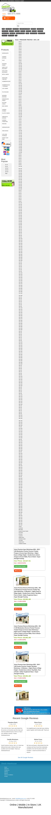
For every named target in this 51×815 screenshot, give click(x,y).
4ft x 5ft (20, 55)
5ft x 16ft (20, 93)
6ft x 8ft (20, 104)
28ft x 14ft (20, 509)
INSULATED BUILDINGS (4, 71)
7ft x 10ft (20, 130)
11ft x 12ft (20, 275)
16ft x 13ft (20, 420)
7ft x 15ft (20, 138)
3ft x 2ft (20, 41)
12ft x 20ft (20, 323)
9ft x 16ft (20, 212)
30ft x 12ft (20, 518)
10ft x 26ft (20, 257)
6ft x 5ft (20, 99)
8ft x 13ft (20, 171)
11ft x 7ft (20, 268)
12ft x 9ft (20, 306)
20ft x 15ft (20, 473)
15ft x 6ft (20, 388)
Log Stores (21, 535)
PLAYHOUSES (5, 92)
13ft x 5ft (20, 334)
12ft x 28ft (20, 328)
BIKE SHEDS (5, 106)
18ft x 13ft (20, 445)
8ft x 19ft (20, 181)
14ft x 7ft (20, 371)
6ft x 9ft (20, 105)
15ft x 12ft (20, 398)
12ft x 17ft (20, 318)
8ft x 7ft (20, 161)
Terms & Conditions (8, 774)
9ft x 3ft (20, 191)
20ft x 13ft (20, 470)
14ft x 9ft (20, 374)
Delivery (6, 771)
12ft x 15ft (20, 315)
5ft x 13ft (20, 88)
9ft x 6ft (20, 196)
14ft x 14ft (20, 382)
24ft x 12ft (20, 481)
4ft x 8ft (20, 60)
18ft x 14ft (20, 447)
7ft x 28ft (20, 150)
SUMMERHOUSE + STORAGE (6, 85)
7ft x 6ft (20, 124)
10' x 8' (6, 169)
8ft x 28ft (20, 187)
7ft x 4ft (20, 121)
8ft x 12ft (20, 170)
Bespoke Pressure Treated (23, 531)
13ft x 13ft (20, 346)
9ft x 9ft (20, 201)
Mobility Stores (21, 537)
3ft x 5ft (20, 44)
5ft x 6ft (20, 77)
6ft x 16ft (20, 116)
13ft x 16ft (20, 351)
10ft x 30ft (20, 260)
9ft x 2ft (20, 190)
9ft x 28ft (20, 223)
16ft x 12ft (20, 418)
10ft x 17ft (20, 249)
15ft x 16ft (20, 404)
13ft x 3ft (20, 331)
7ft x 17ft (20, 141)
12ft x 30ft (20, 329)
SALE (3, 60)
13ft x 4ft (20, 332)
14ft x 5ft (20, 368)
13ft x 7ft (20, 337)
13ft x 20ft (20, 357)
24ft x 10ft (20, 478)
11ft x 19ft (20, 286)
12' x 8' (6, 171)
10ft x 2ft (20, 226)
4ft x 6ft (20, 57)
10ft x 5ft (20, 230)
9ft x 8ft (20, 199)
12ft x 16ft (20, 317)
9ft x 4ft (20, 193)
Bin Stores (20, 534)
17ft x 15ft (20, 436)
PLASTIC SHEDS (6, 113)
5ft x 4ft (20, 74)
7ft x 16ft (20, 139)
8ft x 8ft (20, 163)
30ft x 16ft (20, 524)
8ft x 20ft (20, 182)
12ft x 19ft (20, 321)
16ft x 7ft (20, 410)
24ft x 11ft (20, 479)
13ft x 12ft (20, 345)
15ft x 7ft (20, 390)
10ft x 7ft (20, 233)
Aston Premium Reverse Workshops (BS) (26, 587)
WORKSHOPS (5, 53)
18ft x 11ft (20, 442)
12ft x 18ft (20, 320)
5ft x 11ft (20, 85)
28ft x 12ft (20, 506)
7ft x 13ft (20, 135)
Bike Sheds (21, 529)
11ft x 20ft (20, 288)
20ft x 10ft (20, 465)
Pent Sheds (21, 532)
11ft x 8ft (20, 269)
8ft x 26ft (20, 185)
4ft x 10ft (20, 63)
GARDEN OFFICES (4, 57)
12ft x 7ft (20, 303)
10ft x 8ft (20, 235)
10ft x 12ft (20, 241)
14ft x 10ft (20, 376)
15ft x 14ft (20, 401)
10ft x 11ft (20, 240)
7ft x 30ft (20, 152)
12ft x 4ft (20, 298)
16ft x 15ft (20, 423)
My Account (4, 0)
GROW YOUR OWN (5, 138)
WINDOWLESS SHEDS (5, 100)
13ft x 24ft (20, 359)
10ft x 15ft (20, 246)
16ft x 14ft (20, 422)
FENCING (4, 123)
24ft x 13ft (20, 482)
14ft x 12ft (20, 379)
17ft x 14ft (20, 434)
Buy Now (18, 570)
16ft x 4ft (20, 405)
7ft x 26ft (20, 149)
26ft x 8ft (20, 489)
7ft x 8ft (20, 127)
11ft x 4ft (20, 263)
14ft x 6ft (20, 370)
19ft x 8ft (20, 451)
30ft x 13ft (20, 520)
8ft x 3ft (20, 155)
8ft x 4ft (20, 156)
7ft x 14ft (20, 136)
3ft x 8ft (20, 49)
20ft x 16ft (20, 475)
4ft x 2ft (20, 51)
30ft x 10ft (20, 515)
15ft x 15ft (20, 402)
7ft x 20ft (20, 146)
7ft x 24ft (20, 147)
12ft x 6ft (20, 301)
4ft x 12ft (20, 66)
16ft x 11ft (20, 416)
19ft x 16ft (20, 462)
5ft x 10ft (20, 83)
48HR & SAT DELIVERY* (5, 68)
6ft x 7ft (20, 102)
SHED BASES (5, 130)
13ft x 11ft (20, 343)
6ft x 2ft (20, 94)
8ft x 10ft (20, 166)
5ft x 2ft (20, 71)
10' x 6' (6, 168)
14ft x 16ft (20, 385)
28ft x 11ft (20, 504)
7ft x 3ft (20, 119)
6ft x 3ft (20, 96)
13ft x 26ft (20, 360)
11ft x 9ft (20, 271)
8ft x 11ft (20, 168)
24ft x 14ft (20, 484)
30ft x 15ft (20, 523)
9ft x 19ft (20, 216)
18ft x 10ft (20, 440)
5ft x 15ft (20, 91)
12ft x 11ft (20, 309)
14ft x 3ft (20, 365)
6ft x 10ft (20, 107)
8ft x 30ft (20, 188)
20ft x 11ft (20, 467)
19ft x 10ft (20, 453)
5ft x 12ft (20, 86)
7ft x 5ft (20, 122)
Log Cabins (21, 540)
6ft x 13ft (20, 111)
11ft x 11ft (20, 274)
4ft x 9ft (20, 62)
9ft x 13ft (20, 207)
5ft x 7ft (20, 79)
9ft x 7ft (20, 198)
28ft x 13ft (20, 507)
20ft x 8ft (20, 464)
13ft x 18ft (20, 354)
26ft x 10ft (20, 490)
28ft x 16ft (20, 512)
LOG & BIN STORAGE (4, 135)
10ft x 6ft (20, 232)
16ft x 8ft (20, 412)
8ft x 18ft (20, 179)
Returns (6, 773)
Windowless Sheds (22, 538)
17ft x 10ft (20, 428)
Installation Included (22, 543)
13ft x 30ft (20, 363)
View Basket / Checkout (14, 0)
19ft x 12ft (20, 456)
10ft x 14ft (20, 244)
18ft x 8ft (20, 439)
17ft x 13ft (20, 433)
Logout (22, 0)
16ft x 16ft (20, 425)
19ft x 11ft (20, 454)
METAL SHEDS (5, 74)
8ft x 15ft (20, 174)
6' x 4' (6, 164)
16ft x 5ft (20, 407)
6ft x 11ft (20, 108)
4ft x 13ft (20, 68)
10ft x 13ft (20, 243)
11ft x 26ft (20, 291)
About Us (6, 768)
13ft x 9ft (20, 340)
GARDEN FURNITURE (5, 121)
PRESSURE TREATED (4, 78)
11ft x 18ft (20, 285)
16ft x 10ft (20, 415)
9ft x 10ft (20, 202)
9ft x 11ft (20, 204)
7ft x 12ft (20, 133)
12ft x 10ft (20, 307)
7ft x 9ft (20, 128)
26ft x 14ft (20, 496)
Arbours (20, 526)
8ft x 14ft (20, 173)
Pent (6, 173)
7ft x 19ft (20, 144)
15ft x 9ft (20, 393)
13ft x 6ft (20, 335)
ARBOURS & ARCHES (5, 117)
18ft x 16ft (20, 450)
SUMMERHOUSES (6, 81)
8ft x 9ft (20, 164)
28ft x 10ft (20, 503)
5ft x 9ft (20, 82)
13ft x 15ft (20, 349)
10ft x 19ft (20, 252)
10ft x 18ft (20, 251)
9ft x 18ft (20, 215)
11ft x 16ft (20, 282)
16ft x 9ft (20, 413)
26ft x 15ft (20, 498)
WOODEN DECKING (4, 96)
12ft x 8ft (20, 304)
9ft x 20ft (20, 218)
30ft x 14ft (20, 521)
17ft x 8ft (20, 426)
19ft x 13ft (36, 39)
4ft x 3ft (20, 52)
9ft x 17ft (20, 213)
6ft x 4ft (20, 97)
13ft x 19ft (20, 356)
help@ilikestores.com (20, 798)
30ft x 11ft (20, 517)
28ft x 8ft (20, 501)
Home (16, 39)
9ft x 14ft (20, 209)
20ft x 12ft (20, 468)
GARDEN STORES (4, 110)
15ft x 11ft (20, 396)
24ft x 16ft (20, 487)
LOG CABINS (5, 88)
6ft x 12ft (20, 110)
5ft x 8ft (20, 80)
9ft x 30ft (20, 224)
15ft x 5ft (20, 387)
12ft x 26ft (20, 326)
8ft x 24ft (20, 184)
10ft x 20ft (20, 254)
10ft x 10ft (20, 238)
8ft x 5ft (20, 158)
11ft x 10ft (20, 272)
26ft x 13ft (20, 495)
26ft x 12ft (20, 493)
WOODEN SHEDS (4, 64)
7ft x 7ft (20, 125)
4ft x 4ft (20, 54)
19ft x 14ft (20, 459)
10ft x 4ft (20, 229)
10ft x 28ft (20, 258)
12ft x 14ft (20, 314)
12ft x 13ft (20, 312)
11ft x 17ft (20, 283)
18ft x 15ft (20, 448)
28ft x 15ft (20, 510)
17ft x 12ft (20, 431)
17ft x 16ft (20, 437)
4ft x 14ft (20, 69)
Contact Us (6, 770)
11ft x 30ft (20, 295)
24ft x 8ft (20, 476)
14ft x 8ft (20, 373)
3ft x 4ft (20, 43)
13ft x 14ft (20, 348)
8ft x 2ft (20, 153)
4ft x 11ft (20, 65)
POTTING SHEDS (4, 103)
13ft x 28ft (20, 362)
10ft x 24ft (20, 255)
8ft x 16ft (20, 176)
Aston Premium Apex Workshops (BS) (25, 549)
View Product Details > (20, 566)
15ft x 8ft (20, 391)
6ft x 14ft (20, 113)
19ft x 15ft (20, 461)
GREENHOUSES (6, 127)
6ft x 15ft (20, 114)
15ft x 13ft (20, 399)
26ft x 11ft (20, 492)
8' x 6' (6, 166)
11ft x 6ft (20, 266)
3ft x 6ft (20, 46)
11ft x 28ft (20, 293)
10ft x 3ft (20, 227)
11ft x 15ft (20, 280)
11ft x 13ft (20, 277)
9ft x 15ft (20, 210)
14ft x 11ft (20, 377)
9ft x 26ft (20, 221)
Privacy (6, 776)
